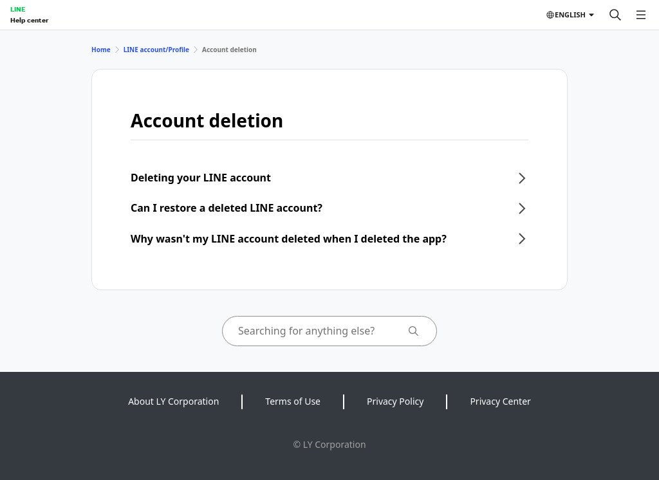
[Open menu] (641, 15)
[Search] (615, 15)
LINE (17, 9)
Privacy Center (500, 401)
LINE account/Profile (156, 49)
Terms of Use (292, 401)
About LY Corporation (173, 401)
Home (101, 49)
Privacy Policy (395, 401)
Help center (29, 19)
